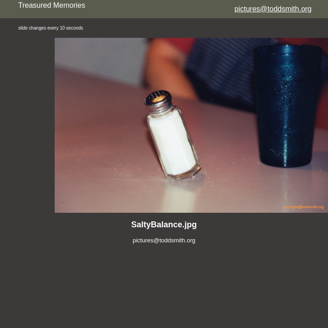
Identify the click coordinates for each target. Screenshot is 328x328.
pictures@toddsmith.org (273, 9)
